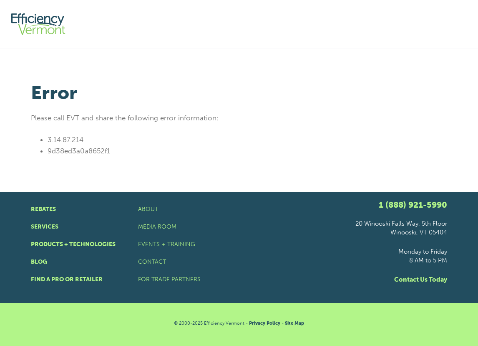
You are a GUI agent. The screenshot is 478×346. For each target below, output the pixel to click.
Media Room (157, 226)
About (148, 209)
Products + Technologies (73, 244)
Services (44, 226)
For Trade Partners (169, 279)
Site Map (294, 323)
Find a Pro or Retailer (67, 279)
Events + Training (166, 244)
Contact (152, 261)
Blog (39, 261)
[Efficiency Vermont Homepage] (38, 24)
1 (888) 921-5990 (413, 205)
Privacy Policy (264, 323)
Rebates (43, 209)
